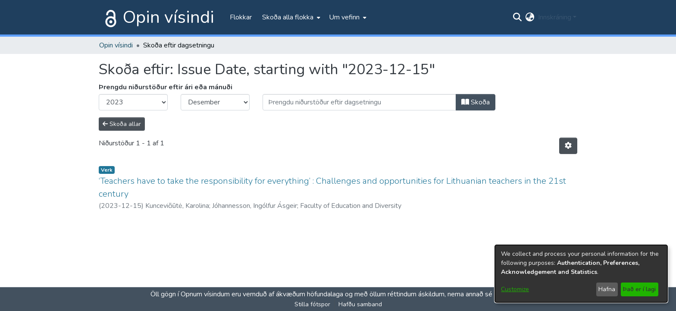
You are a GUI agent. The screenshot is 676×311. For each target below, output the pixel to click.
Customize (515, 289)
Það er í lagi (639, 289)
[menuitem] (290, 17)
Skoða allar (122, 124)
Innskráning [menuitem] (554, 17)
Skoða (475, 102)
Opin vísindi (168, 17)
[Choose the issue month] (215, 102)
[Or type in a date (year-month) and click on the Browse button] (359, 102)
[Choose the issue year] (133, 102)
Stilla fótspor (312, 304)
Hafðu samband (360, 304)
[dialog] (581, 273)
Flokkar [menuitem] (241, 17)
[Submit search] (517, 17)
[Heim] (109, 17)
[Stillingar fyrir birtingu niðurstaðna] (568, 146)
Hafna (606, 289)
